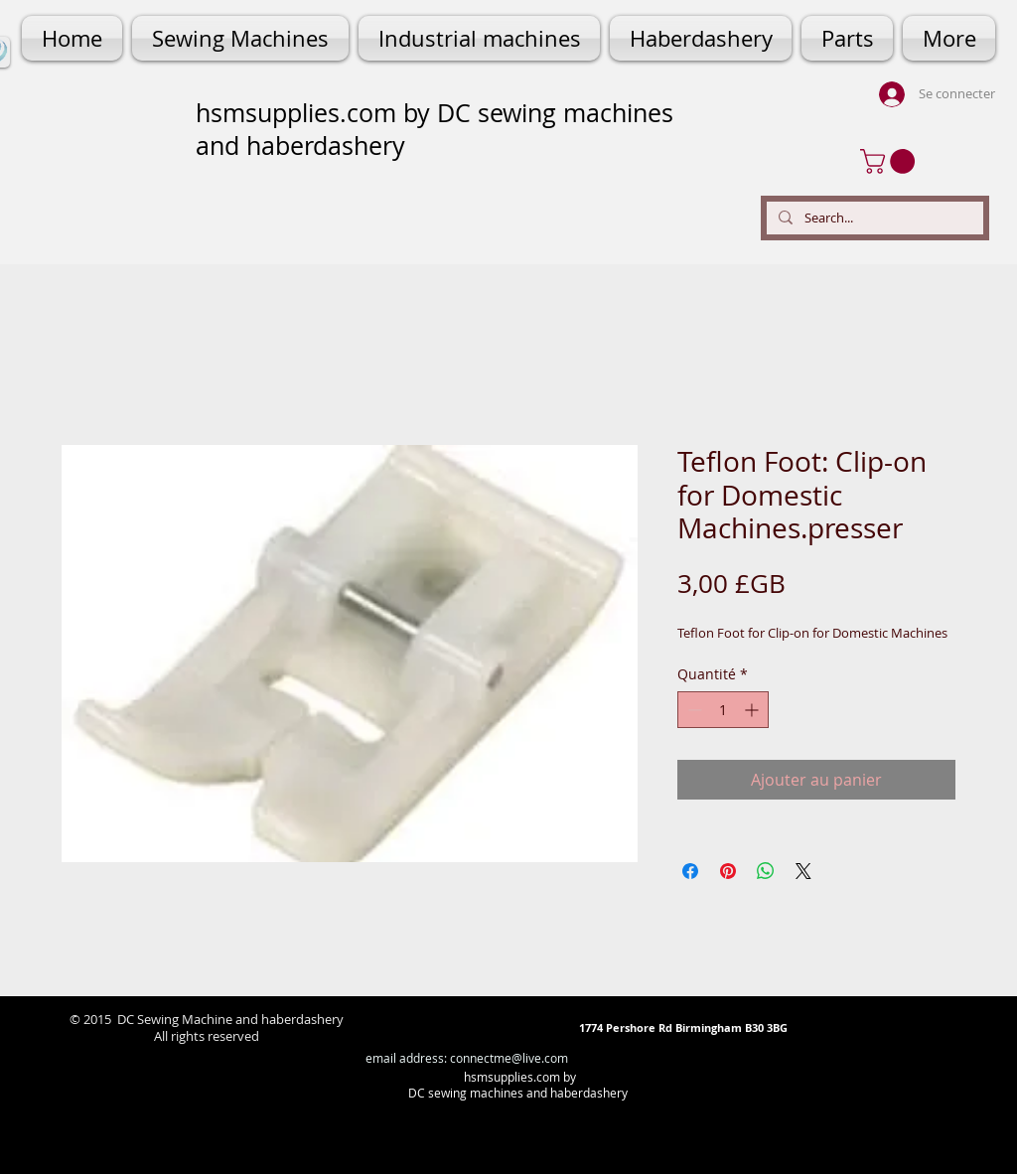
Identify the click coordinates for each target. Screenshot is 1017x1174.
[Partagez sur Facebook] (690, 871)
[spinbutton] (723, 709)
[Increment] (753, 709)
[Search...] (873, 218)
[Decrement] (692, 709)
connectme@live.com (509, 1058)
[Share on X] (803, 871)
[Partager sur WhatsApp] (766, 871)
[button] (890, 161)
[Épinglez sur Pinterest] (728, 871)
